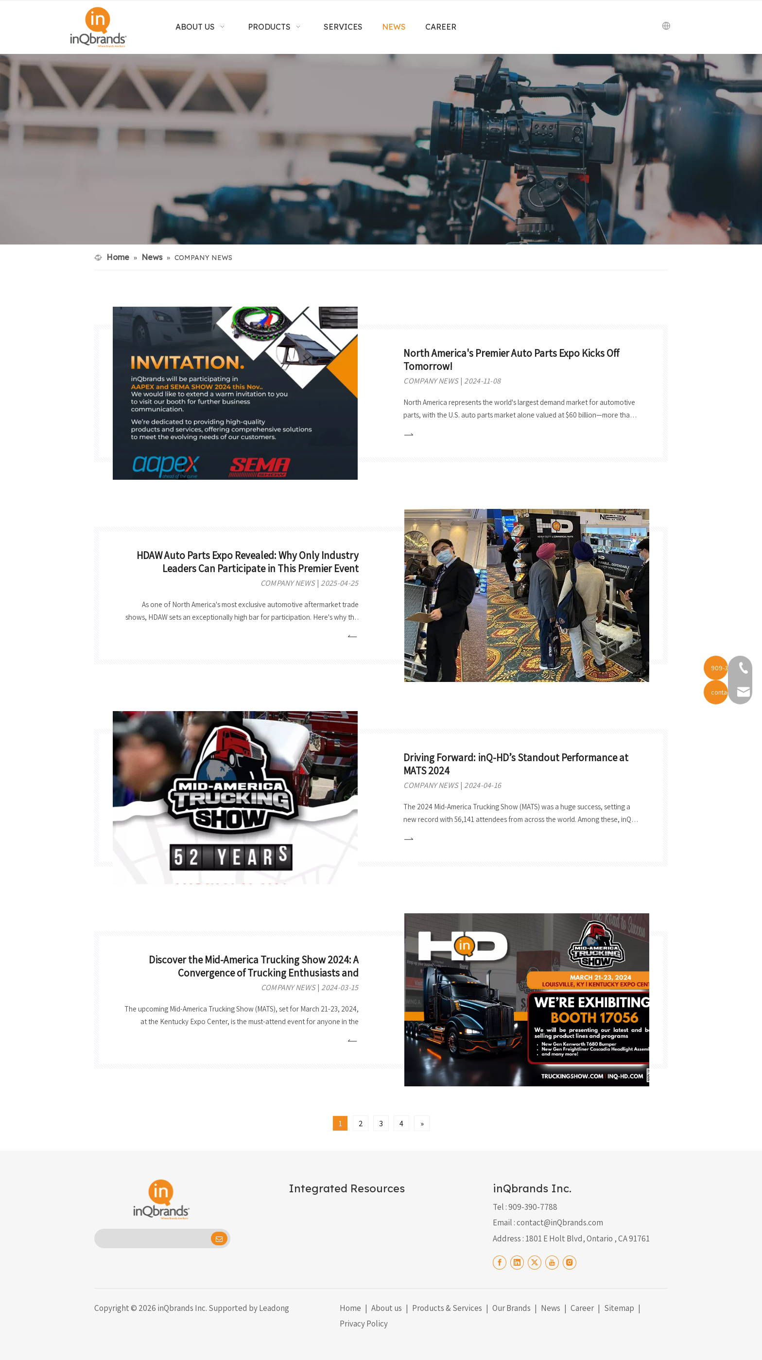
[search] (151, 1238)
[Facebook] (499, 1262)
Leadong (274, 1308)
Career (582, 1308)
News (550, 1308)
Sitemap (619, 1308)
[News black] (381, 149)
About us (386, 1308)
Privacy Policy (364, 1323)
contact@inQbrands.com (560, 1222)
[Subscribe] (219, 1238)
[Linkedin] (517, 1262)
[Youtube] (552, 1262)
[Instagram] (569, 1262)
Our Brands (511, 1308)
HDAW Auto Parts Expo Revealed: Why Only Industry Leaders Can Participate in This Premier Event (248, 562)
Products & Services (447, 1308)
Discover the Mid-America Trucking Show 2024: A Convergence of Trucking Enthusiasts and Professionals (254, 973)
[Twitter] (534, 1262)
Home (350, 1308)
